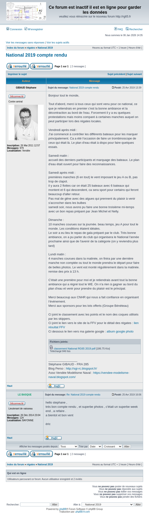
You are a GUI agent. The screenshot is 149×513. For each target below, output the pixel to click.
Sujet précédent (116, 74)
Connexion (14, 29)
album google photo (120, 331)
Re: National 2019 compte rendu (83, 394)
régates (31, 47)
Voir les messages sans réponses (25, 42)
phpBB (62, 509)
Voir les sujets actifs (58, 42)
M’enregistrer (33, 29)
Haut (9, 386)
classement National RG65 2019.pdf (74, 348)
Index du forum (15, 47)
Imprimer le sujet (17, 74)
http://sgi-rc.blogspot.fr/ (81, 368)
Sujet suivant (134, 74)
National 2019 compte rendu (36, 55)
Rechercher (134, 29)
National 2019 (45, 47)
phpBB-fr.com (83, 511)
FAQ (118, 29)
